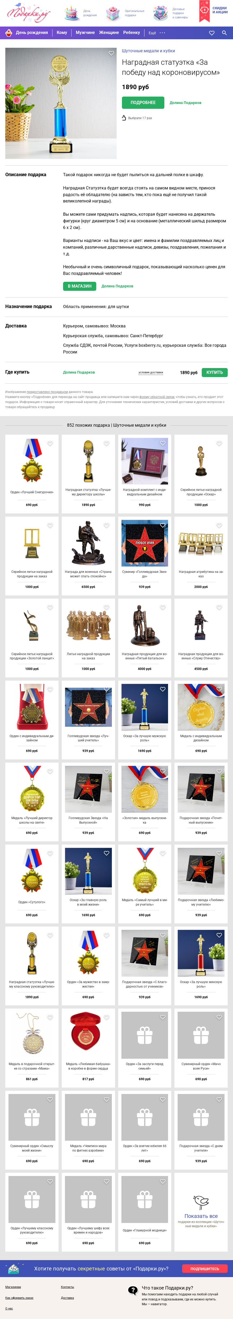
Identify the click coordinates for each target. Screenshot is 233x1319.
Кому (62, 32)
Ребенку (131, 32)
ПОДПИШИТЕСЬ (205, 1269)
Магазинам (13, 1287)
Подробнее (143, 102)
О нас (9, 1308)
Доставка (67, 1298)
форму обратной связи (156, 397)
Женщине (109, 32)
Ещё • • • (157, 33)
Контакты (67, 1287)
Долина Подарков (185, 103)
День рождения (32, 32)
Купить (214, 372)
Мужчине (85, 32)
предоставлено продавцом (47, 392)
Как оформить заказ (19, 1298)
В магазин (79, 286)
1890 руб (188, 372)
